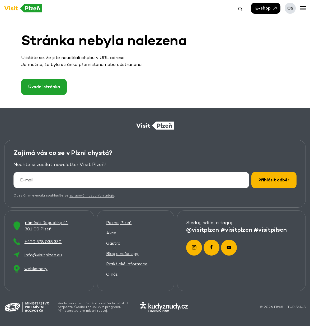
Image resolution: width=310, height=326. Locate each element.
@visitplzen (202, 229)
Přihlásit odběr (274, 180)
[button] (240, 8)
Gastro (113, 243)
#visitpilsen (270, 229)
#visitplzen (236, 229)
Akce (111, 233)
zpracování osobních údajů (91, 195)
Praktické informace (127, 264)
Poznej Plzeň (119, 223)
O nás (112, 274)
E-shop (266, 8)
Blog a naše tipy (122, 254)
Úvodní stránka (44, 87)
